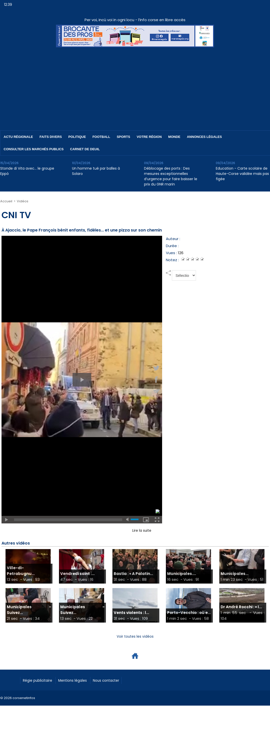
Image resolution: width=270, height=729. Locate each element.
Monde (174, 137)
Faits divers (51, 137)
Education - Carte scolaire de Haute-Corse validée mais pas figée (242, 173)
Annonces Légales (204, 137)
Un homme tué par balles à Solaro (96, 171)
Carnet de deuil (85, 149)
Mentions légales (81, 680)
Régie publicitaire (40, 680)
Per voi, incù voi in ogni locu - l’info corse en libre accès (135, 19)
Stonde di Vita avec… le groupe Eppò (27, 171)
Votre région (149, 137)
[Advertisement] (135, 85)
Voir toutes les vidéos (135, 636)
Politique (77, 137)
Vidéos (21, 201)
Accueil (6, 201)
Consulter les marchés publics (34, 149)
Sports (123, 137)
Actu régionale (18, 137)
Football (101, 137)
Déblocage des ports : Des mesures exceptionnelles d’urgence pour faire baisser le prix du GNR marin (170, 176)
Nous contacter (120, 680)
